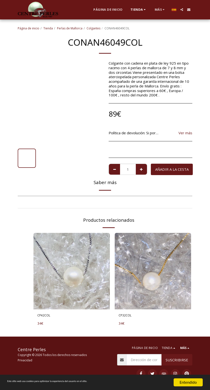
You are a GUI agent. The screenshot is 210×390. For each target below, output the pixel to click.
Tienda (48, 28)
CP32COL (127, 316)
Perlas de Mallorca (69, 28)
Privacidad (25, 360)
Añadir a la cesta (172, 169)
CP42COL (45, 316)
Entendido (188, 382)
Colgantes (93, 28)
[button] (181, 9)
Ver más (185, 133)
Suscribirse (177, 359)
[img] (71, 271)
